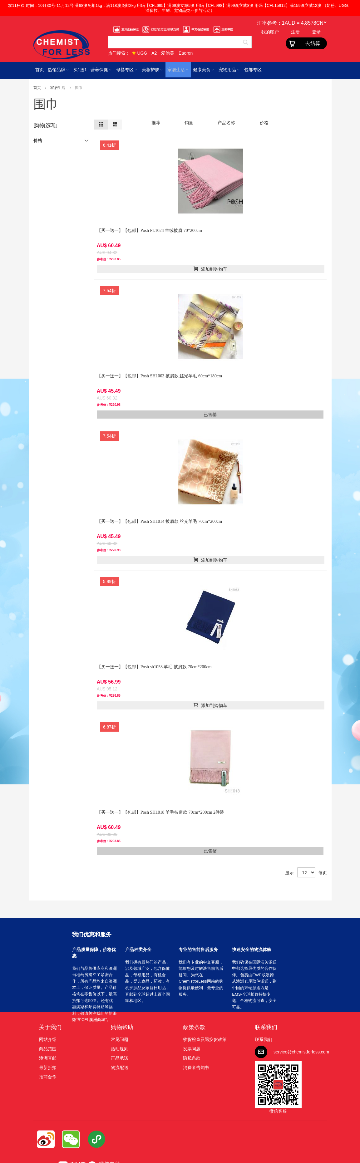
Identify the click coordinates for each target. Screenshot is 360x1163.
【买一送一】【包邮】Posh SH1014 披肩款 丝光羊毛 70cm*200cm (159, 521)
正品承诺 (119, 1058)
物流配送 (119, 1067)
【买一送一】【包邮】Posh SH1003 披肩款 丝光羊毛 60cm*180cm (159, 376)
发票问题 (191, 1048)
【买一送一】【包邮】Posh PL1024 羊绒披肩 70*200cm (149, 230)
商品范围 (48, 1048)
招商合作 (48, 1076)
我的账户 (270, 31)
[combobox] (180, 42)
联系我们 (266, 1027)
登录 (316, 31)
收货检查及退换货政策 (205, 1039)
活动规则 (119, 1048)
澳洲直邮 (48, 1058)
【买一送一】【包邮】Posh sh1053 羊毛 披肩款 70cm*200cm (154, 667)
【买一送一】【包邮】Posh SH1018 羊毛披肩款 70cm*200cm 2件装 (160, 812)
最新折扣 (48, 1067)
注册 (295, 31)
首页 (37, 88)
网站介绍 (48, 1039)
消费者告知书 (196, 1067)
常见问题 (119, 1039)
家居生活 (58, 88)
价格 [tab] (37, 140)
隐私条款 (191, 1058)
